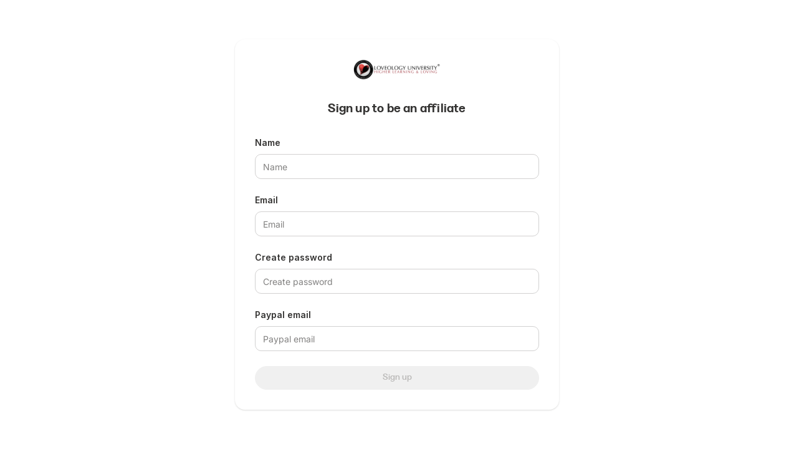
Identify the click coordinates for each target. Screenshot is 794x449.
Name (267, 142)
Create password (293, 257)
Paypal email (283, 314)
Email (266, 200)
